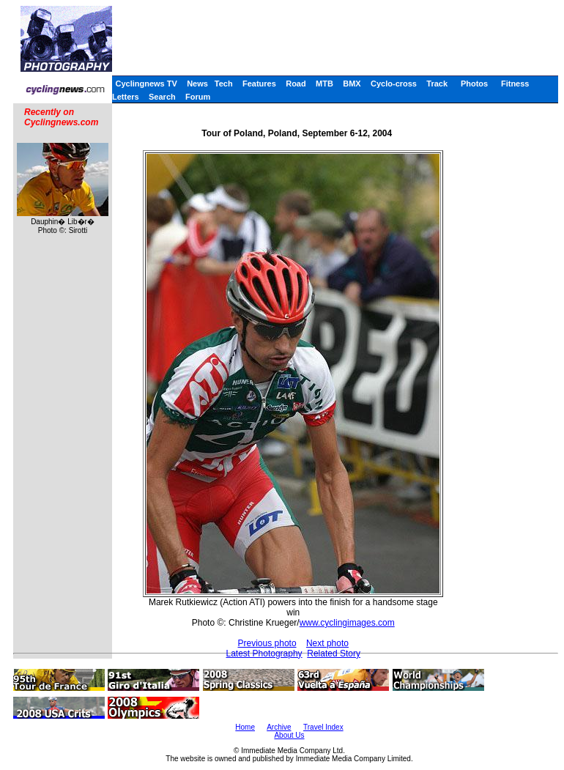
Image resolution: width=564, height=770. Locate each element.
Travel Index (323, 727)
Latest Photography (264, 653)
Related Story (333, 653)
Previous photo (267, 643)
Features (259, 83)
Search (162, 96)
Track (437, 83)
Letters (125, 96)
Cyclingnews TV (146, 83)
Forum (197, 96)
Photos (474, 83)
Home (245, 727)
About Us (289, 735)
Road (296, 83)
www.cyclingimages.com (347, 623)
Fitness (515, 83)
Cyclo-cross (394, 83)
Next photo (327, 643)
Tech (224, 83)
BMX (351, 83)
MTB (324, 83)
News (197, 83)
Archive (279, 727)
